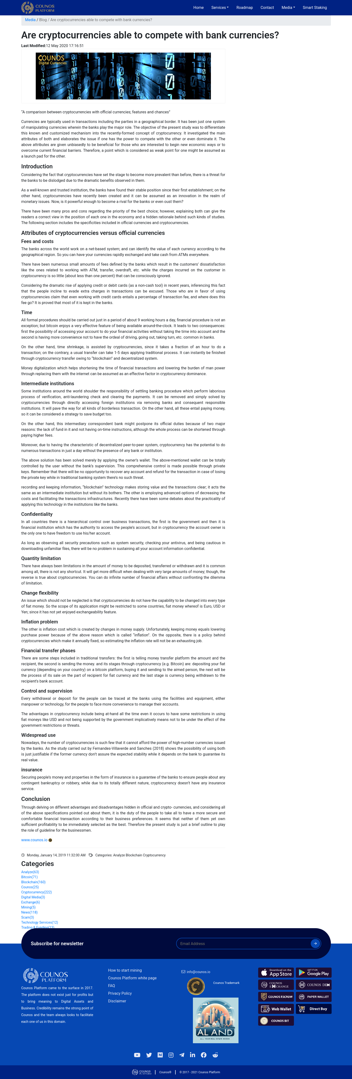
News (29, 912)
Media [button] (287, 7)
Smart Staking (315, 7)
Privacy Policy (120, 993)
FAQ (111, 985)
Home (198, 7)
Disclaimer (117, 1001)
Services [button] (218, 7)
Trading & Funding (37, 927)
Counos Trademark (226, 983)
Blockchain (33, 882)
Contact (267, 7)
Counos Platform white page (132, 978)
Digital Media (33, 897)
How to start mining (125, 970)
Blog (43, 20)
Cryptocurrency (36, 892)
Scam (27, 917)
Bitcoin (29, 877)
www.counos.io (34, 840)
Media (30, 20)
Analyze (30, 872)
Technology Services (39, 922)
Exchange (30, 902)
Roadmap (244, 7)
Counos (30, 887)
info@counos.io (198, 972)
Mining (28, 907)
